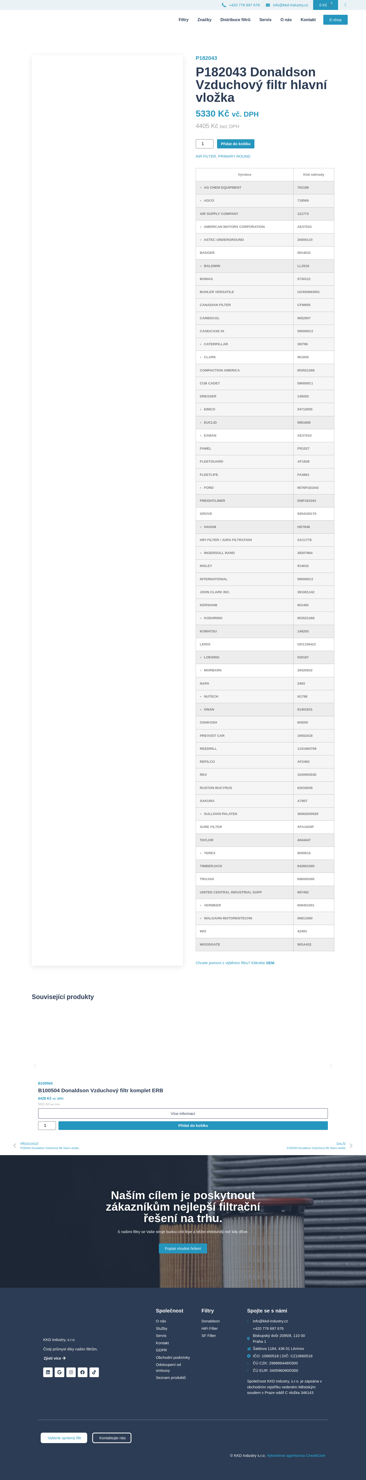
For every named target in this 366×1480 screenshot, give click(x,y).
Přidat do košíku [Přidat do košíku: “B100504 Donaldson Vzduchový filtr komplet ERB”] (193, 1125)
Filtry (184, 20)
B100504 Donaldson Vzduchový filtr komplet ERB (100, 1090)
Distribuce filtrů (235, 20)
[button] (201, 187)
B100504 (45, 1083)
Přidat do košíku (236, 144)
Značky (204, 20)
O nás (286, 20)
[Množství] (205, 143)
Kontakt (308, 20)
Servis (265, 20)
